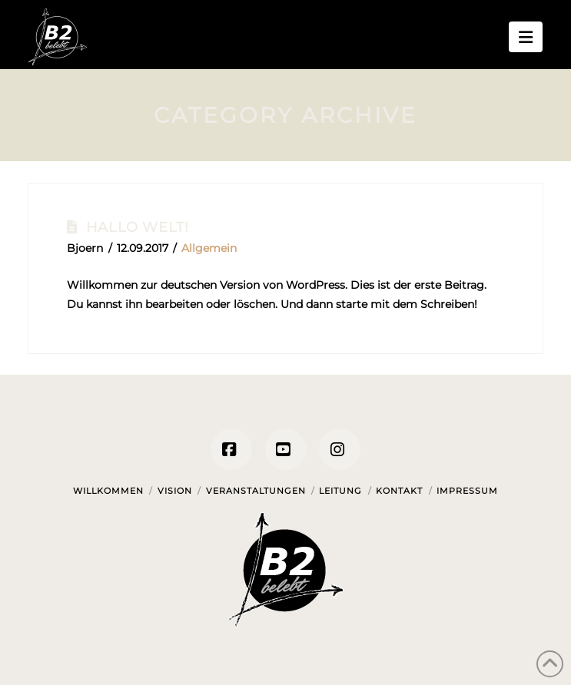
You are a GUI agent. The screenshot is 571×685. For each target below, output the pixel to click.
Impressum (467, 490)
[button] (526, 37)
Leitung (340, 490)
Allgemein (209, 248)
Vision (175, 490)
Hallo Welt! (137, 227)
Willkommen (108, 490)
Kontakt (399, 490)
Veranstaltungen (256, 490)
